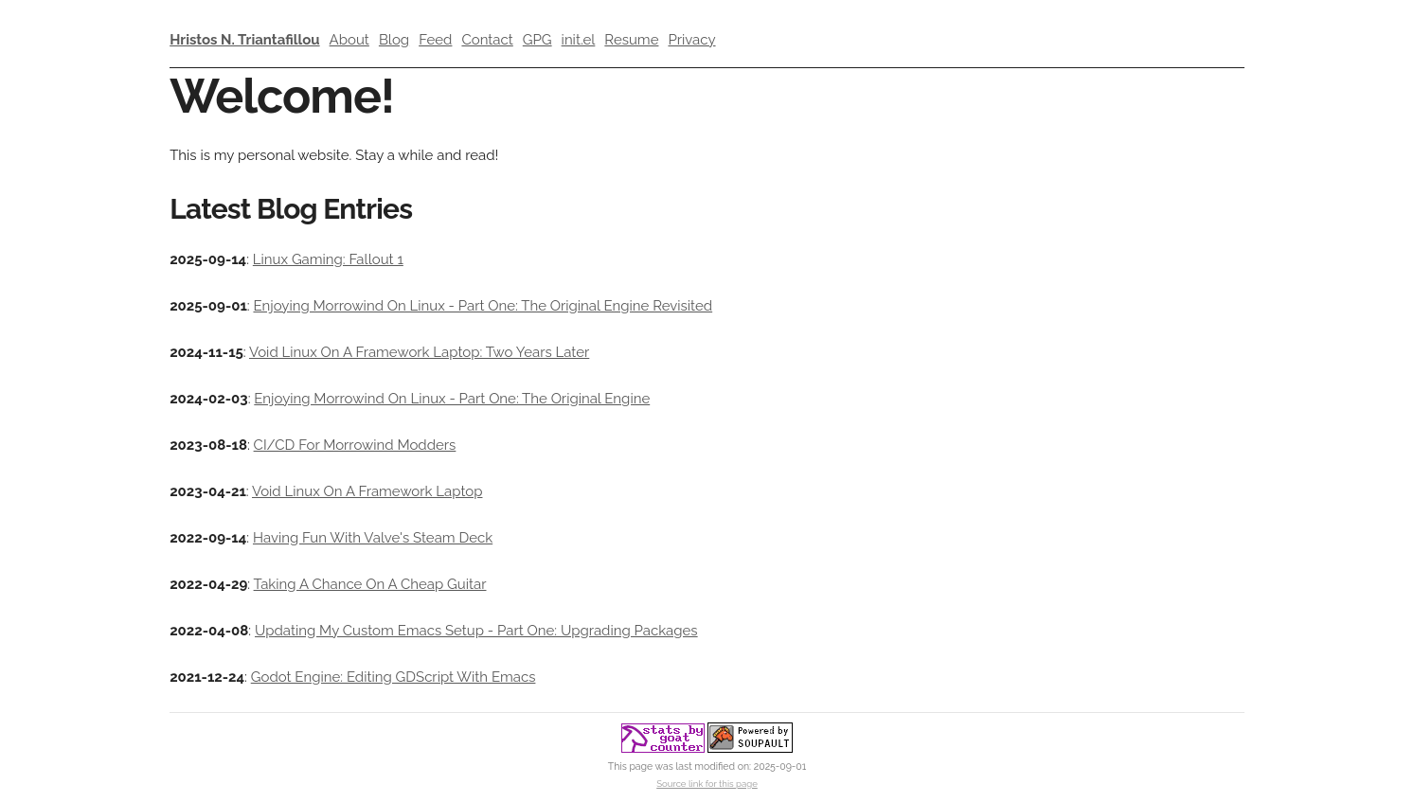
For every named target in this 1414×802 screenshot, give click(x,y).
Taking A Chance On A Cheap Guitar (370, 584)
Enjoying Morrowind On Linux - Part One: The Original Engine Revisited (482, 305)
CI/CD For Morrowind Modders (355, 445)
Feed (435, 39)
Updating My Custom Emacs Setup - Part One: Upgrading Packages (476, 630)
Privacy (691, 39)
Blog (394, 39)
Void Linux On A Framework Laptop (367, 491)
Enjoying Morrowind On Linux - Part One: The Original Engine (452, 398)
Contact (486, 39)
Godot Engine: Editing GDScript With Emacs (393, 677)
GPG (537, 39)
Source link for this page (707, 783)
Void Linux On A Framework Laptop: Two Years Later (419, 352)
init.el (579, 39)
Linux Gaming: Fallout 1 (328, 259)
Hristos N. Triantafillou (244, 39)
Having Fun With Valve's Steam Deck (372, 537)
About (349, 39)
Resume (631, 39)
